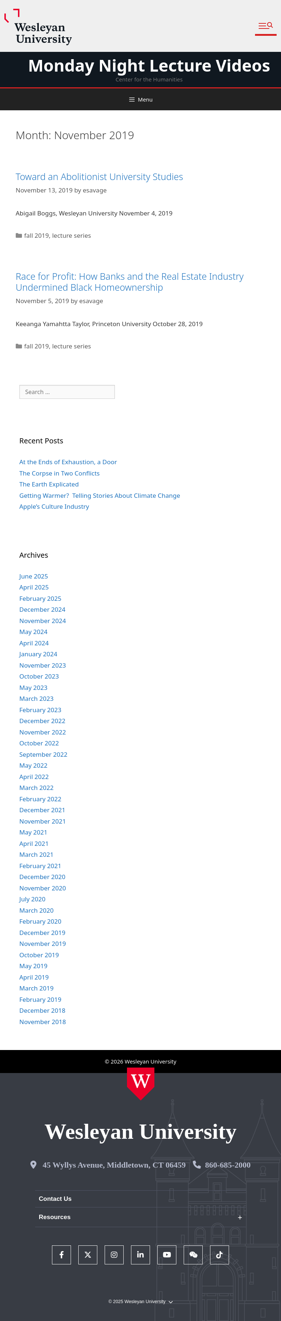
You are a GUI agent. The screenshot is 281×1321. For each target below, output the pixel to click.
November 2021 (42, 821)
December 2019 (42, 932)
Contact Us (55, 1198)
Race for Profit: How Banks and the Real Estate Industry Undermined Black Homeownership (130, 281)
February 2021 (40, 866)
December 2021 (42, 810)
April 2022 (34, 776)
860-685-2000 (228, 1164)
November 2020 (42, 888)
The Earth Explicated (49, 484)
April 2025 (34, 587)
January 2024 (38, 654)
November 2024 (42, 620)
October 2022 (39, 743)
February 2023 (40, 710)
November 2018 (42, 1022)
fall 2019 (36, 235)
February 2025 (40, 598)
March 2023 (36, 698)
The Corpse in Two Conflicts (59, 473)
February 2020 (40, 921)
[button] (266, 26)
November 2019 (42, 943)
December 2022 (42, 721)
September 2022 (43, 754)
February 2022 (40, 799)
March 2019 (36, 988)
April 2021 (34, 843)
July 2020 (32, 899)
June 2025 (33, 576)
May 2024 (33, 631)
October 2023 (39, 676)
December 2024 (42, 609)
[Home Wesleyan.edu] (140, 1084)
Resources (55, 1217)
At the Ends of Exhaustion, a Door (68, 462)
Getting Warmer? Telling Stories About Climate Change (99, 495)
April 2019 (34, 977)
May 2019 (33, 966)
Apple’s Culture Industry (54, 506)
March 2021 (36, 854)
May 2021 (33, 832)
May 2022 (33, 765)
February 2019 (40, 999)
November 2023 (42, 665)
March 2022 (36, 787)
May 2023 (33, 687)
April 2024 (34, 643)
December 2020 (42, 877)
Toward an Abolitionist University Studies (99, 176)
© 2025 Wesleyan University (140, 1301)
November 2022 (42, 732)
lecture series (71, 235)
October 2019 (39, 955)
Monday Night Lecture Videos (149, 65)
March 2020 (36, 910)
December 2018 (42, 1010)
